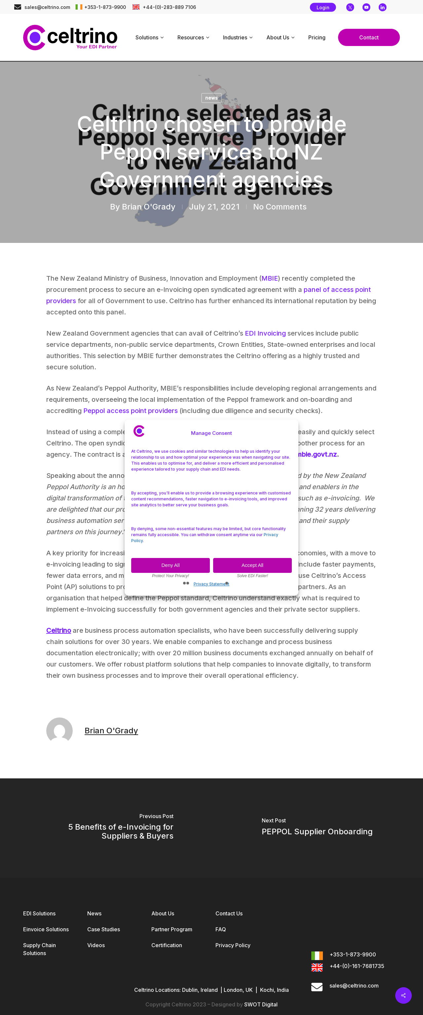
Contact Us (229, 913)
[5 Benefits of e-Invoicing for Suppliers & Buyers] (106, 828)
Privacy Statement (211, 583)
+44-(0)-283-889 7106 (168, 7)
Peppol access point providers (130, 411)
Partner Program (171, 929)
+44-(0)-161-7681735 (356, 966)
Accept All (252, 565)
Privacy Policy (232, 945)
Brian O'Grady (148, 206)
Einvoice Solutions (46, 929)
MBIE (269, 278)
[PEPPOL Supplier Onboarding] (317, 828)
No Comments (280, 206)
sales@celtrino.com (47, 7)
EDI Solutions (39, 913)
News (94, 913)
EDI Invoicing (265, 333)
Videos (96, 945)
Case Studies (103, 929)
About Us (162, 913)
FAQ (220, 929)
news (211, 98)
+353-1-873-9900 (105, 7)
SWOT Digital (261, 1004)
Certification (166, 945)
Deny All (170, 565)
